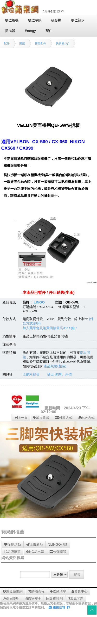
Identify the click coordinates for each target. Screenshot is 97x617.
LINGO (39, 302)
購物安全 (33, 598)
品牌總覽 (12, 552)
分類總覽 (58, 552)
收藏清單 (58, 591)
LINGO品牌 (58, 544)
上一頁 (21, 418)
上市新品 (34, 544)
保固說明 (11, 598)
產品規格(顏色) (55, 366)
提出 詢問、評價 (59, 374)
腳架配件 (40, 43)
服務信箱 (57, 607)
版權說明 (54, 598)
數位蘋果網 (13, 591)
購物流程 (36, 591)
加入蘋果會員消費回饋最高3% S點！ (50, 328)
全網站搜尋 (31, 374)
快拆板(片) (62, 43)
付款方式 (63, 418)
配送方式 (86, 418)
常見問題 (76, 598)
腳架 (22, 43)
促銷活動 (12, 544)
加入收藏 (41, 418)
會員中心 (79, 591)
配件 (7, 43)
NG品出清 (35, 552)
